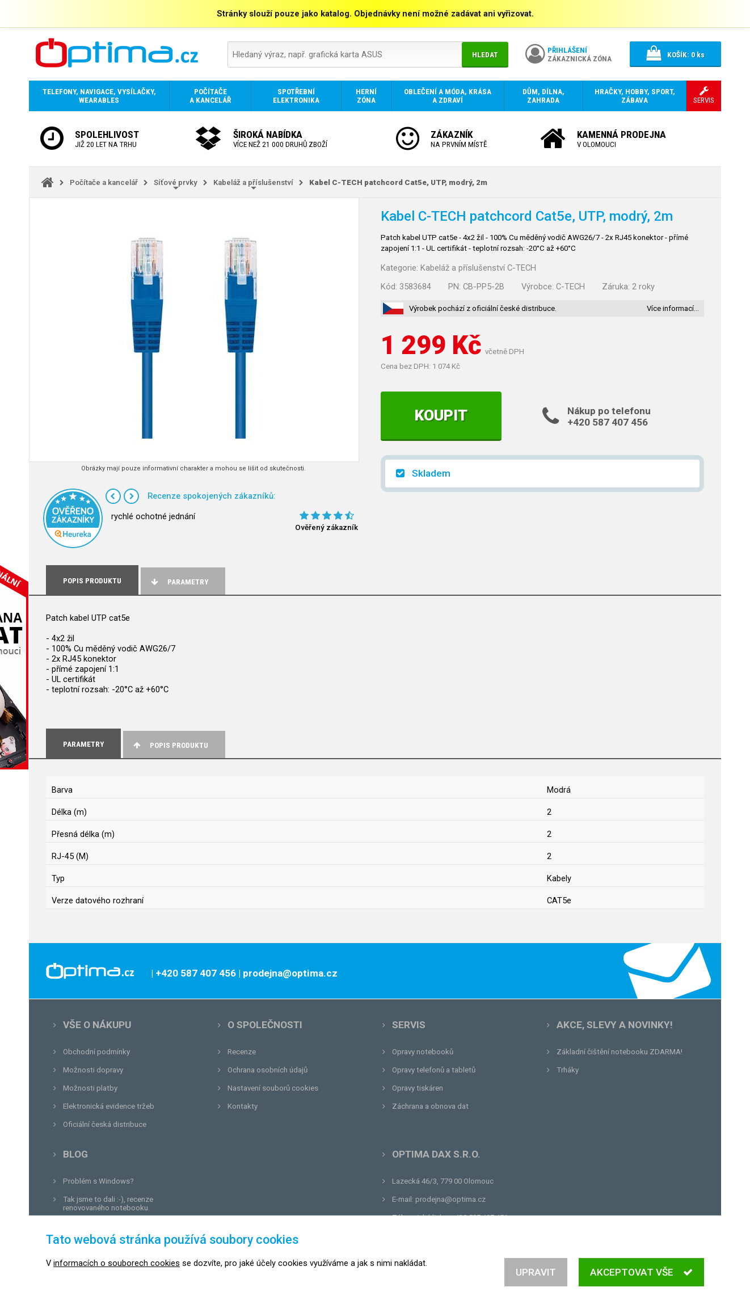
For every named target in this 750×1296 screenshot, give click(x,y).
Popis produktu (170, 745)
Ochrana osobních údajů (267, 1070)
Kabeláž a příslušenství (253, 182)
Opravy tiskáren (417, 1088)
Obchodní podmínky (96, 1051)
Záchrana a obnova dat (430, 1106)
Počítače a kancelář (104, 182)
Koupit (441, 415)
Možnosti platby (90, 1088)
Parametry (178, 582)
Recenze (241, 1051)
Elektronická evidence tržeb (108, 1106)
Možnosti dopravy (93, 1070)
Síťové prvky (175, 182)
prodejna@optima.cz (450, 1199)
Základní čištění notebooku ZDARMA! (619, 1051)
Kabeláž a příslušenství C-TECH (478, 268)
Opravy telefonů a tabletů (433, 1070)
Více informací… (673, 308)
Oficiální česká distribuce (104, 1124)
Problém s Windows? (98, 1181)
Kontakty (242, 1106)
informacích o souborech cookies (116, 1278)
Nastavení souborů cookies (272, 1088)
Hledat (485, 55)
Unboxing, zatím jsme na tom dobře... (125, 1226)
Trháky (568, 1070)
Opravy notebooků (422, 1051)
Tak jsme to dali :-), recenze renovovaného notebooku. (108, 1203)
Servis (408, 1024)
